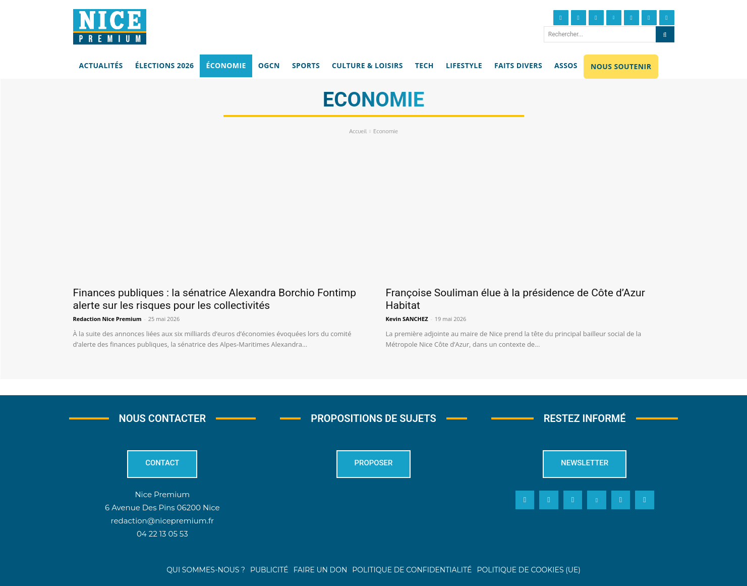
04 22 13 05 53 (162, 534)
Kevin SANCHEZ (407, 319)
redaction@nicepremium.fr (162, 520)
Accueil (358, 131)
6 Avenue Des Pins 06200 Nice (162, 507)
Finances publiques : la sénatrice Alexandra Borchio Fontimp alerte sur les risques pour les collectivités (215, 299)
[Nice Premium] (109, 26)
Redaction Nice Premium (107, 319)
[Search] (665, 34)
